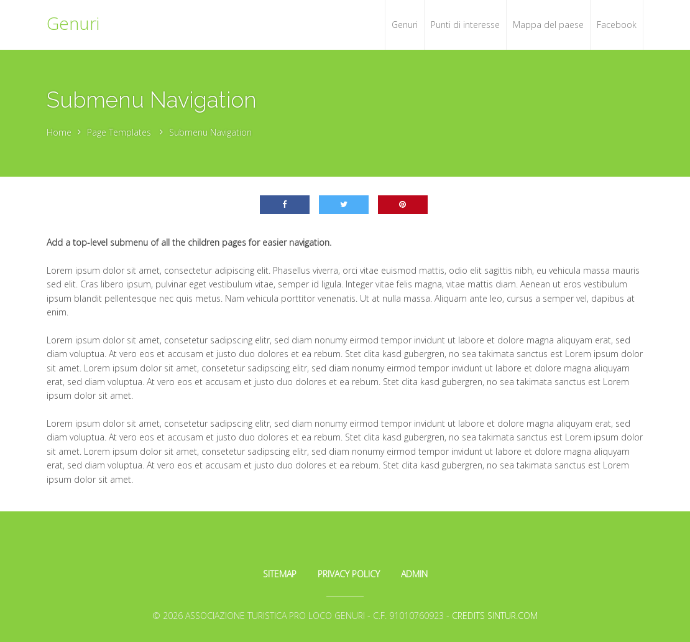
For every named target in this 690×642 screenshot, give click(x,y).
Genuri (73, 23)
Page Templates (119, 132)
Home (59, 132)
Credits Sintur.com (495, 615)
